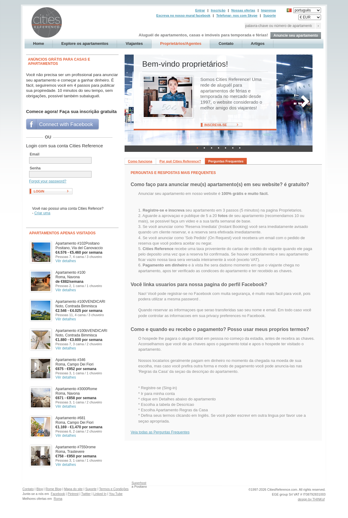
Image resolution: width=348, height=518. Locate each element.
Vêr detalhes (65, 261)
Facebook (58, 494)
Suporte (269, 15)
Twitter (86, 494)
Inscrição (218, 10)
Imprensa (268, 10)
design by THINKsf (311, 499)
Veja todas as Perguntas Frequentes (160, 432)
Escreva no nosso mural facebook (183, 15)
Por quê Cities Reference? (180, 161)
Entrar (200, 10)
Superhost (139, 483)
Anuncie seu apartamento (295, 35)
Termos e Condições (114, 489)
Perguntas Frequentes (225, 161)
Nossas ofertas (243, 10)
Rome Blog (53, 489)
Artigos (258, 43)
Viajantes (134, 43)
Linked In (99, 494)
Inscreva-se (215, 125)
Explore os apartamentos (84, 43)
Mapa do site (73, 489)
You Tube (116, 494)
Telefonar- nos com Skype (236, 15)
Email (34, 154)
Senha (35, 168)
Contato (226, 43)
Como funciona (140, 161)
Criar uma (42, 213)
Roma (58, 498)
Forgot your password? (47, 181)
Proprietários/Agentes (180, 43)
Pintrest (73, 494)
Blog (39, 489)
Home (38, 43)
